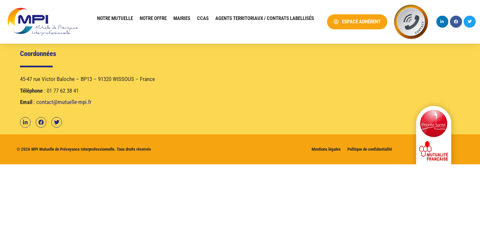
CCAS (203, 18)
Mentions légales (326, 149)
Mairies (181, 18)
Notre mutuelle (115, 18)
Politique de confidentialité (369, 149)
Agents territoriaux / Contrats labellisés (264, 18)
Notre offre (153, 18)
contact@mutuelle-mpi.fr (63, 102)
